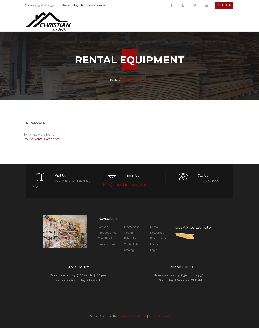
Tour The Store (167, 42)
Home (225, 42)
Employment (107, 244)
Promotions (108, 42)
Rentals (86, 42)
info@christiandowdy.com (90, 5)
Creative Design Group (132, 316)
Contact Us (131, 244)
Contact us (224, 5)
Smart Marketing (160, 316)
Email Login (158, 238)
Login (153, 250)
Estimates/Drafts (200, 42)
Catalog (68, 42)
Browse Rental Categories (41, 139)
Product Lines (136, 42)
